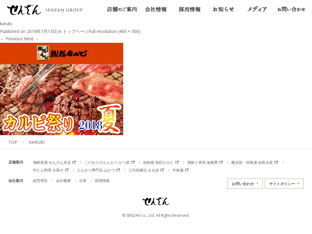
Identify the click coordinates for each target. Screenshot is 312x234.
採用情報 (102, 180)
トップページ (76, 31)
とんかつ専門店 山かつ (96, 170)
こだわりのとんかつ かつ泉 (107, 162)
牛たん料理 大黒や (48, 170)
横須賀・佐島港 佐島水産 (252, 162)
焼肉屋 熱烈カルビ (158, 162)
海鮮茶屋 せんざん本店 (52, 162)
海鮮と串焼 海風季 (202, 162)
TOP (12, 142)
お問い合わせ (243, 183)
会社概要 (63, 180)
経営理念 (40, 180)
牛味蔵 (178, 170)
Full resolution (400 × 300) (114, 31)
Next (31, 39)
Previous (11, 39)
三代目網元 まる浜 (143, 170)
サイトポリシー (282, 183)
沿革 (83, 180)
